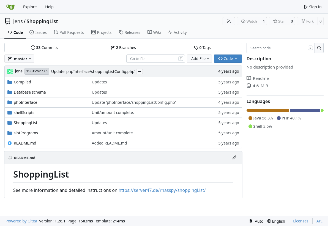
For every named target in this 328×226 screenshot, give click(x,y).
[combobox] (155, 59)
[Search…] (319, 48)
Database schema (30, 92)
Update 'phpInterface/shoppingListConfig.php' (93, 71)
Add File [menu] (200, 58)
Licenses (300, 221)
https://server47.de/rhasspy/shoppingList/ (162, 190)
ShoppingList (42, 21)
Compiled (22, 82)
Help (49, 6)
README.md (25, 143)
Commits (44, 47)
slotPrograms (26, 132)
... (139, 71)
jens (18, 21)
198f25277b (37, 71)
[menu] (255, 221)
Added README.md (109, 143)
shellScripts (24, 112)
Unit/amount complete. (113, 112)
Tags (202, 47)
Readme (258, 78)
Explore (30, 6)
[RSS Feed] (229, 21)
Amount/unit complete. (113, 132)
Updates (99, 82)
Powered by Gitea (21, 221)
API (319, 221)
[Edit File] (234, 157)
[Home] (10, 7)
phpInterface (25, 102)
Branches (123, 47)
